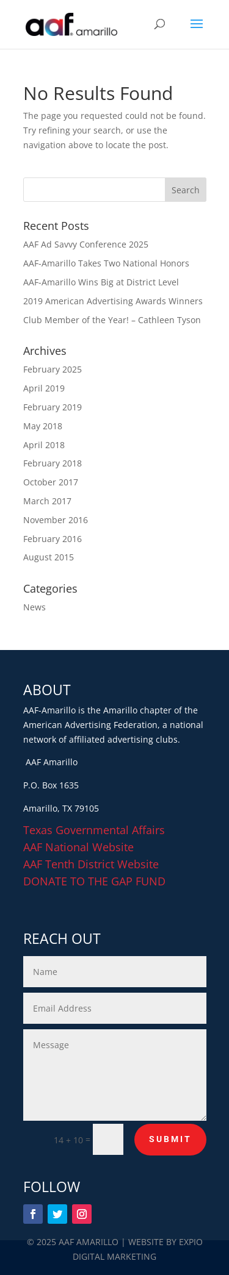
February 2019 (52, 407)
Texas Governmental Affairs (94, 830)
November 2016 (55, 520)
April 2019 (44, 388)
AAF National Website (78, 847)
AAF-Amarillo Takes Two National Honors (106, 263)
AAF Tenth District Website (91, 864)
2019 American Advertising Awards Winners (113, 301)
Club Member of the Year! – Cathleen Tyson (112, 320)
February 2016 (52, 539)
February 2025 (52, 369)
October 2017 (50, 482)
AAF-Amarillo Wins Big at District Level (101, 282)
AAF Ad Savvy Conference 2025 (85, 244)
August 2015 (48, 557)
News (34, 607)
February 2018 (52, 463)
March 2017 (47, 501)
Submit (170, 1139)
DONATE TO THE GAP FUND (94, 881)
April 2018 (44, 445)
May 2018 (42, 426)
